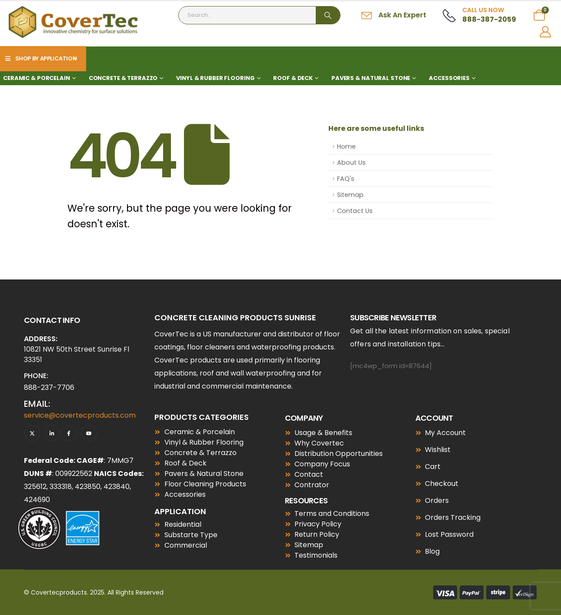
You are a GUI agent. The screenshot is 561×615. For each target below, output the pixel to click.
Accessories (449, 78)
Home (346, 146)
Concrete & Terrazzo (123, 78)
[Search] (328, 15)
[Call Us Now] (479, 15)
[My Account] (545, 31)
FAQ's (345, 178)
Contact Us (355, 210)
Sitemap (350, 194)
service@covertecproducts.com (80, 415)
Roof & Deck (293, 78)
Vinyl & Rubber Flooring (215, 78)
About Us (351, 162)
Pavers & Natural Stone (370, 78)
